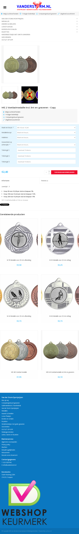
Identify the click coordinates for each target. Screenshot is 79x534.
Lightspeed (49, 531)
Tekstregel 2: (6, 156)
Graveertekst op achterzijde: (7, 143)
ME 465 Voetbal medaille (19, 372)
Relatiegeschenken (8, 432)
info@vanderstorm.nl (9, 465)
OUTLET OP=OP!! (7, 40)
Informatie (5, 181)
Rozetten (5, 32)
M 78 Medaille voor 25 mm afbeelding (19, 260)
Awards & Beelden (9, 24)
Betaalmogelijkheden (8, 450)
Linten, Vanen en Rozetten (10, 435)
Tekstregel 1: (6, 150)
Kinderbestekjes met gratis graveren (16, 35)
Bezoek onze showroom (9, 455)
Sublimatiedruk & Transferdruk (11, 406)
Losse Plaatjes (7, 27)
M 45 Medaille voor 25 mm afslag (60, 260)
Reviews (44, 181)
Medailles (5, 21)
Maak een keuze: (8, 128)
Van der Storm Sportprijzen (12, 19)
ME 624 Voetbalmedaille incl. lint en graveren (60, 372)
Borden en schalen (9, 29)
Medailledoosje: (7, 132)
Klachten (4, 447)
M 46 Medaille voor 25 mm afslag (60, 316)
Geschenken (6, 37)
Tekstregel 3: (6, 162)
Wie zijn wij (5, 400)
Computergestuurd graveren (11, 403)
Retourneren (6, 452)
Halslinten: (5, 137)
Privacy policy (6, 445)
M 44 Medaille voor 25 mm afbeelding (19, 316)
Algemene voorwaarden (9, 442)
